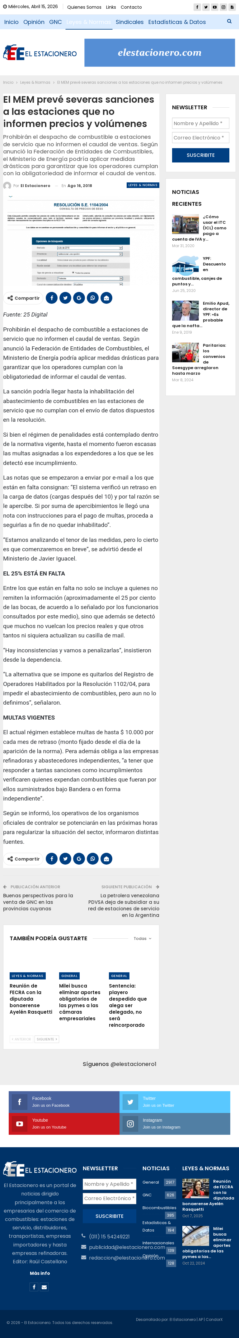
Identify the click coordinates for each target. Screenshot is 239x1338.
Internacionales (158, 1243)
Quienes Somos (84, 7)
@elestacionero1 (133, 1064)
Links (111, 7)
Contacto (131, 7)
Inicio (11, 22)
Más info (40, 1273)
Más (154, 22)
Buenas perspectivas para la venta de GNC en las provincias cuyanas (38, 902)
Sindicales (130, 22)
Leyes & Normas (89, 22)
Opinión (34, 22)
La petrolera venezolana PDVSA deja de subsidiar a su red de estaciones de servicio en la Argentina (123, 905)
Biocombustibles (159, 1208)
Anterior (21, 1039)
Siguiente (47, 1039)
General (69, 975)
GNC (55, 22)
